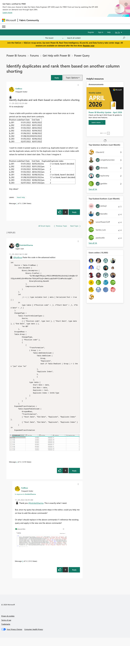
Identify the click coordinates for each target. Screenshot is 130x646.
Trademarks (5, 632)
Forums (34, 55)
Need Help (21, 197)
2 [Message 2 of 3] (16, 470)
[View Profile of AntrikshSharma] (26, 245)
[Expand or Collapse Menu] (4, 26)
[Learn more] (97, 122)
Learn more (7, 12)
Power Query (82, 55)
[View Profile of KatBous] (19, 88)
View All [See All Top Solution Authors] (93, 189)
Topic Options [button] (72, 77)
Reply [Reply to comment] (74, 479)
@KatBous (17, 257)
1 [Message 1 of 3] (16, 203)
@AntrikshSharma (35, 511)
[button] (56, 77)
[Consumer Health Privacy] (33, 637)
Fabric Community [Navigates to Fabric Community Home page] (29, 20)
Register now (88, 45)
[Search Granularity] (54, 37)
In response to (25, 502)
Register (91, 32)
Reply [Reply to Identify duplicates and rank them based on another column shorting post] (74, 212)
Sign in (100, 32)
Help (109, 32)
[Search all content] (96, 37)
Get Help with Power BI (56, 55)
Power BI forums (16, 55)
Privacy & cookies (7, 624)
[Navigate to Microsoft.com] (9, 20)
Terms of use (6, 628)
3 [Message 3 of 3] (22, 569)
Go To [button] (117, 32)
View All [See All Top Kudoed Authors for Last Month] (93, 243)
